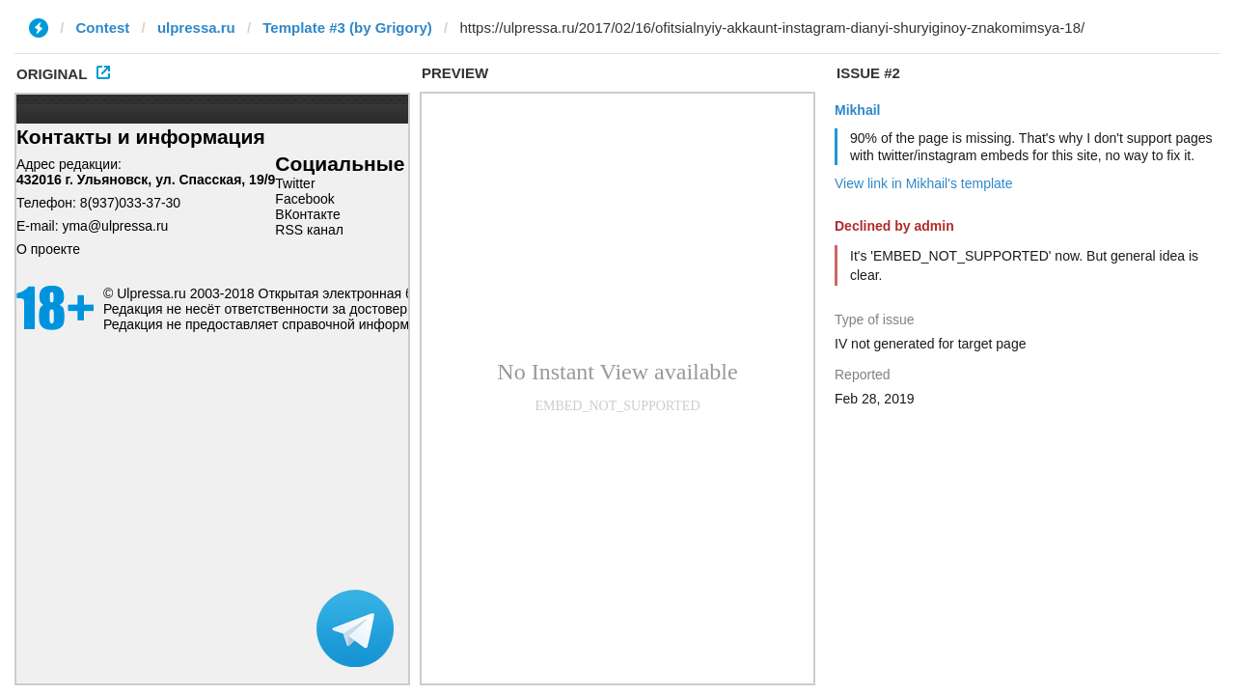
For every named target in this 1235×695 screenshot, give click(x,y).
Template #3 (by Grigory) (347, 27)
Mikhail (857, 110)
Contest (103, 27)
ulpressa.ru (196, 27)
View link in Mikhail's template (924, 183)
